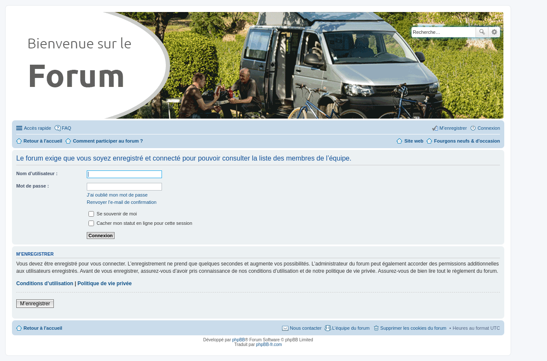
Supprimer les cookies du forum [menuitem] (413, 328)
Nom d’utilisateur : (37, 173)
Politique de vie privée (104, 283)
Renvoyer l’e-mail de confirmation (121, 202)
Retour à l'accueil (43, 328)
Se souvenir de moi (112, 213)
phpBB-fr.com (269, 344)
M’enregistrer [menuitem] (453, 128)
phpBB (238, 339)
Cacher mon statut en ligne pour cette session (140, 223)
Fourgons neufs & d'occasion (467, 140)
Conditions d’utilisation (44, 283)
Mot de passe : (32, 185)
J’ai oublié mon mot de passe (117, 194)
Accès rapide (37, 128)
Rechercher (482, 32)
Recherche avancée (494, 32)
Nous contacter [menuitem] (305, 328)
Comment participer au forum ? (108, 140)
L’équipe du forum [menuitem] (350, 328)
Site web (413, 140)
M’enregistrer (35, 304)
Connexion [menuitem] (488, 128)
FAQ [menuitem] (66, 128)
